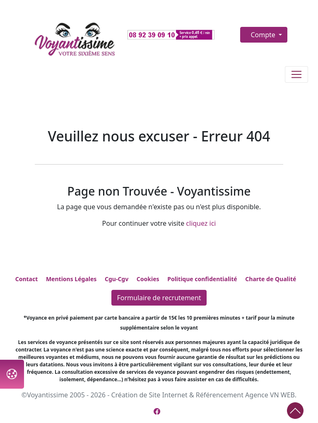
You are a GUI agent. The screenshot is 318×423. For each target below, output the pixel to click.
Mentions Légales (71, 279)
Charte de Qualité (270, 279)
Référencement (219, 394)
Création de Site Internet (149, 394)
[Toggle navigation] (296, 74)
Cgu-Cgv (116, 279)
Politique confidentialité (202, 279)
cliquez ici (201, 223)
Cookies (148, 279)
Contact (26, 279)
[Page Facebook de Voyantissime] (157, 411)
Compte (264, 34)
